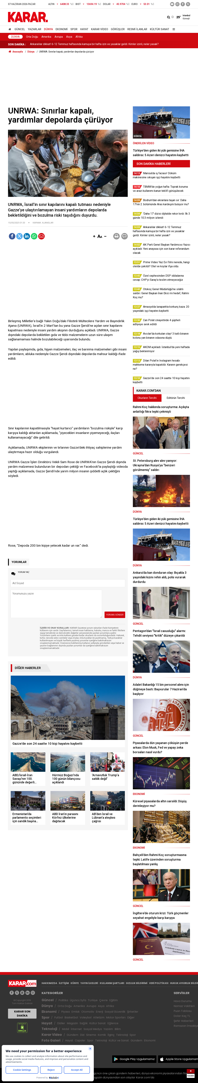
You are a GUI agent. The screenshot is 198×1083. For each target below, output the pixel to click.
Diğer (131, 1017)
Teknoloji (49, 1029)
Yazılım (108, 1029)
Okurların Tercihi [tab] (147, 398)
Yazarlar (34, 29)
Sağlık (84, 1023)
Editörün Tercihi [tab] (176, 398)
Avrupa (59, 36)
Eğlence (112, 1023)
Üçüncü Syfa (78, 1000)
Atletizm (98, 1017)
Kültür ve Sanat (119, 1040)
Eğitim (113, 1000)
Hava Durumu (183, 1001)
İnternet (76, 1029)
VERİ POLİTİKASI (158, 983)
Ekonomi (62, 29)
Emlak (75, 1012)
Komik (102, 1035)
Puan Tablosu (183, 1011)
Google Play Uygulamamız (137, 1059)
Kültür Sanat (159, 29)
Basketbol (71, 1017)
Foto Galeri (51, 1040)
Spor (73, 29)
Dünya (48, 29)
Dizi (82, 1035)
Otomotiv (87, 1012)
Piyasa (65, 1012)
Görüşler (118, 29)
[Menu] (173, 29)
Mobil (65, 1029)
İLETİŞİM (64, 983)
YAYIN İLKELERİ (89, 983)
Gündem (72, 1035)
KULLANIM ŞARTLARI (112, 983)
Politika (63, 1000)
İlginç (111, 1035)
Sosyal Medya (93, 1029)
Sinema (91, 1035)
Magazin (72, 1023)
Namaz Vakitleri (184, 1006)
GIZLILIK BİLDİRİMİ (136, 983)
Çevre (103, 1000)
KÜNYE (75, 983)
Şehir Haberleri (183, 1021)
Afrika (79, 36)
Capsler (80, 1040)
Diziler (61, 1023)
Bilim (118, 1029)
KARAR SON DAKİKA (22, 1014)
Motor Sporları (116, 1017)
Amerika (46, 36)
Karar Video (99, 29)
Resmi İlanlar (137, 29)
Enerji (99, 1012)
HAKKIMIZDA (49, 983)
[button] (94, 236)
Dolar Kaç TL (182, 1016)
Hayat (84, 29)
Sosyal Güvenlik (115, 1012)
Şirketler (132, 1012)
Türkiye (93, 1000)
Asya (69, 36)
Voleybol (85, 1017)
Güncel (19, 29)
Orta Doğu (32, 36)
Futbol (58, 1017)
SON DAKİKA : (17, 44)
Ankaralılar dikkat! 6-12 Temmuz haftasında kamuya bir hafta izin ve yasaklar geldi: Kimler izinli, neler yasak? (94, 44)
